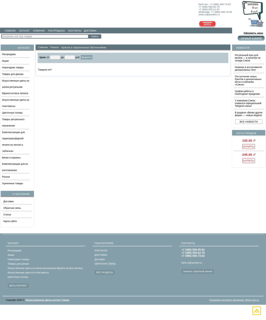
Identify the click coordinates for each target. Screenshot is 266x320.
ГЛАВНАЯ (10, 30)
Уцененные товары (12, 183)
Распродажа (9, 54)
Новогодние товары (13, 67)
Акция (5, 60)
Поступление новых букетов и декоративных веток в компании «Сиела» (248, 80)
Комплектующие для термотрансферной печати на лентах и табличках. (13, 141)
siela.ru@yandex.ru (191, 262)
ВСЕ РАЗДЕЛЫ (104, 272)
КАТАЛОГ (24, 30)
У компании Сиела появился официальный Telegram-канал (248, 103)
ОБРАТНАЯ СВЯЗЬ (105, 263)
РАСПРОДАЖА (56, 30)
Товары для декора (12, 74)
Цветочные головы (12, 112)
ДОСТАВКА (90, 30)
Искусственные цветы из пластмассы (15, 102)
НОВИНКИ (39, 30)
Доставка (8, 201)
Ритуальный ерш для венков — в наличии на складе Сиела (247, 58)
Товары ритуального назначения (13, 122)
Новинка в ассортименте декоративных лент (248, 68)
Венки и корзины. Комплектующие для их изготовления (15, 164)
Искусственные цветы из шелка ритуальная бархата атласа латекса (15, 87)
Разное (6, 176)
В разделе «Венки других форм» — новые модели (248, 114)
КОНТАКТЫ (74, 30)
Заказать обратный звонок (197, 271)
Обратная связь (12, 208)
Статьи (7, 214)
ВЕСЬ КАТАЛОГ (18, 285)
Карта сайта (10, 221)
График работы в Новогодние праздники (247, 92)
